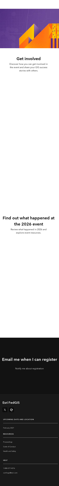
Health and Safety (9, 451)
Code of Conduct (9, 447)
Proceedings (7, 442)
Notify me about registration (29, 368)
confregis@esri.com (10, 473)
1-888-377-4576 (9, 468)
